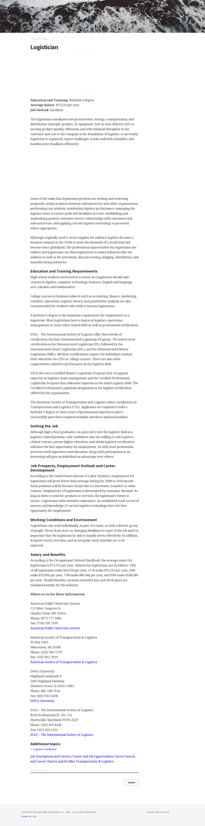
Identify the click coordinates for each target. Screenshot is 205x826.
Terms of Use (29, 816)
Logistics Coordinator (45, 749)
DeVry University (42, 701)
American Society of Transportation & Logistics (63, 662)
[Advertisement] (85, 74)
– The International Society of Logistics (61, 735)
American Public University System (55, 628)
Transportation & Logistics (95, 761)
